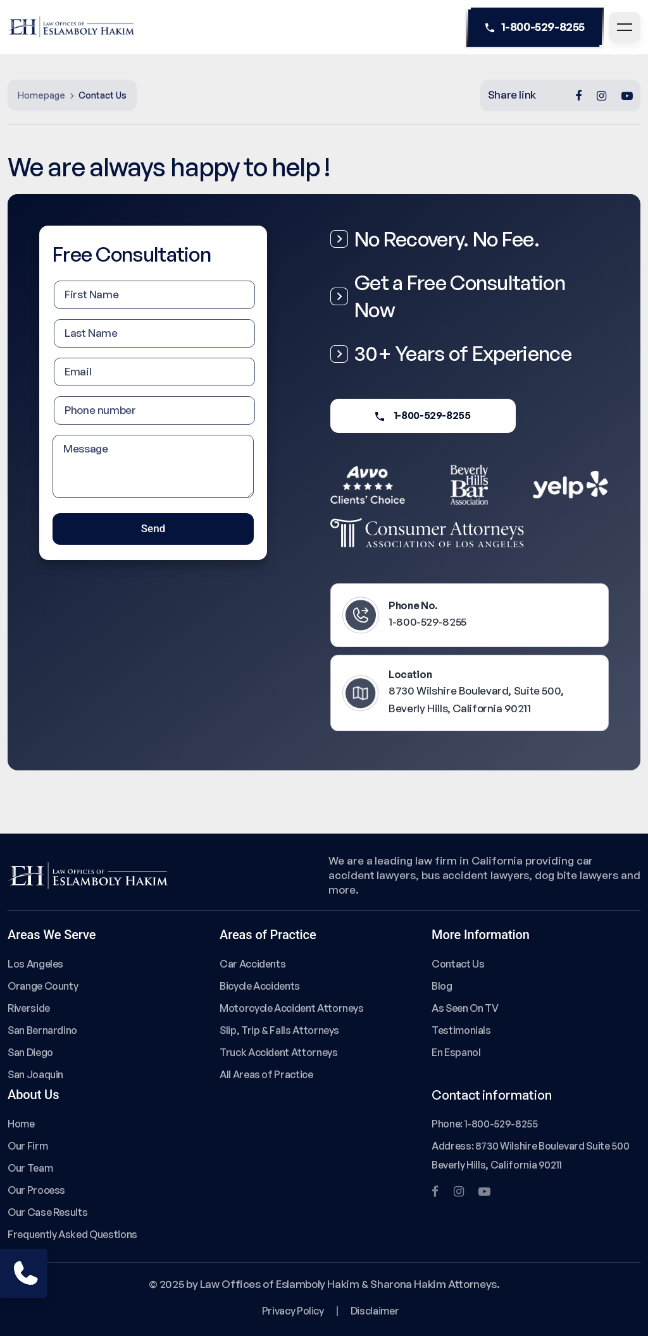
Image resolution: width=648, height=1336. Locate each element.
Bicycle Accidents (260, 986)
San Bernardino (42, 1030)
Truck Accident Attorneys (279, 1052)
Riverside (29, 1008)
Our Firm (27, 1145)
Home (21, 1123)
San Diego (30, 1052)
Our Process (36, 1190)
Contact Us (458, 963)
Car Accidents (252, 963)
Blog (442, 986)
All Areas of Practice (266, 1074)
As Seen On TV (465, 1008)
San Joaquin (35, 1074)
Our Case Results (47, 1212)
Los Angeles (35, 963)
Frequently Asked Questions (72, 1234)
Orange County (43, 986)
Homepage (41, 95)
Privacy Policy (293, 1310)
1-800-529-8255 (535, 27)
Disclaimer (375, 1310)
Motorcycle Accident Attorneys (292, 1008)
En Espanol (456, 1052)
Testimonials (461, 1030)
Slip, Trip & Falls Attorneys (279, 1030)
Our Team (30, 1168)
